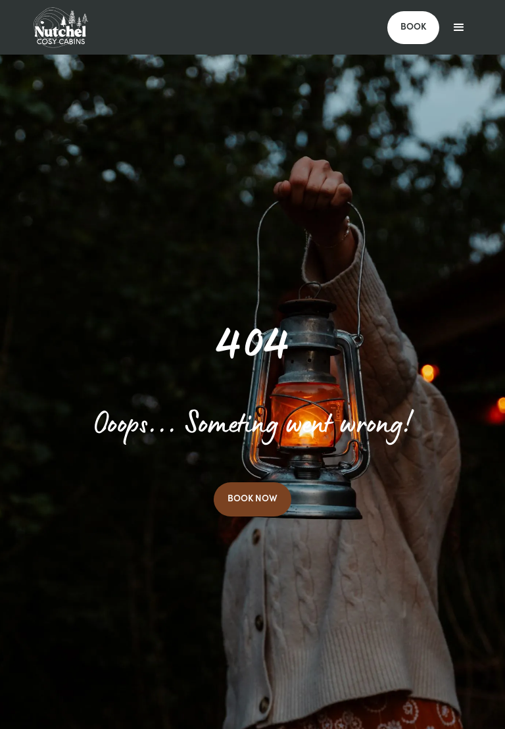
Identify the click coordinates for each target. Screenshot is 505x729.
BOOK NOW (252, 499)
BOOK (413, 27)
